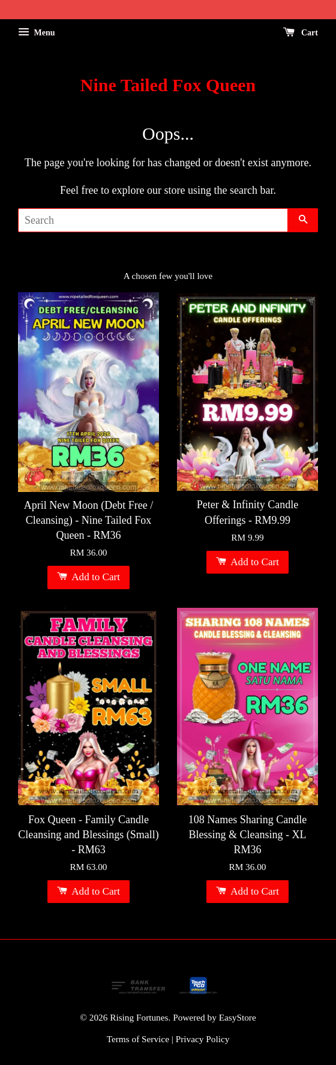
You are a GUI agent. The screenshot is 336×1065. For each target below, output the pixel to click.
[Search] (153, 220)
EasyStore (237, 1017)
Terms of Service (138, 1039)
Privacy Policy (203, 1039)
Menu (36, 32)
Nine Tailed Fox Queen (168, 85)
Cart (301, 32)
